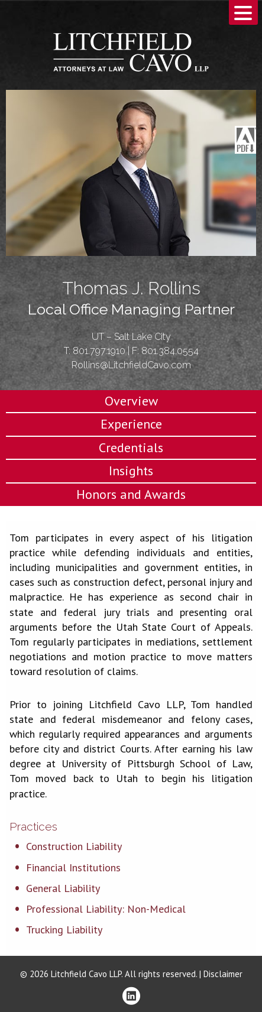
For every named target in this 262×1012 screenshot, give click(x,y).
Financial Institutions (73, 867)
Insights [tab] (131, 470)
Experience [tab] (131, 424)
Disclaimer (222, 973)
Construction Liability (74, 846)
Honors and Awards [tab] (131, 494)
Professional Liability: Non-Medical (106, 909)
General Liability (63, 888)
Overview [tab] (131, 401)
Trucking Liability (64, 929)
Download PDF (245, 140)
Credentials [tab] (131, 447)
